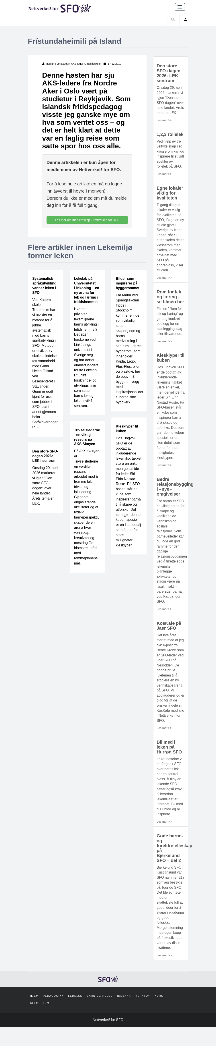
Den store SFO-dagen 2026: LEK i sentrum (45, 456)
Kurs (159, 1015)
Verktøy (142, 1015)
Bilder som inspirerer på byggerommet (127, 283)
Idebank (124, 1015)
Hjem (34, 1015)
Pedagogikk (53, 1015)
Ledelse (75, 1015)
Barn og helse (100, 1015)
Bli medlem (39, 1022)
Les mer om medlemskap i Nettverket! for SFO (87, 220)
